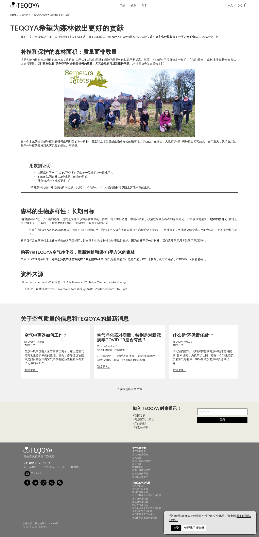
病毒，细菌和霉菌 (141, 470)
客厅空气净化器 (140, 498)
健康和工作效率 (140, 476)
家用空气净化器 (140, 492)
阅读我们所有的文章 (129, 389)
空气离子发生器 (140, 489)
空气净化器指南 (140, 454)
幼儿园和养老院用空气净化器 (146, 508)
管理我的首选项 (194, 528)
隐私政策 (27, 523)
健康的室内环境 (140, 473)
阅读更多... (31, 370)
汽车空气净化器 (140, 504)
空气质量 (136, 457)
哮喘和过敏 (137, 467)
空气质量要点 (139, 451)
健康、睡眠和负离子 (142, 460)
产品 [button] (122, 5)
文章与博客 (25, 14)
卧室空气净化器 (140, 501)
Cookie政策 (52, 523)
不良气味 (136, 464)
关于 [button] (144, 5)
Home (13, 14)
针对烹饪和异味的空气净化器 (146, 495)
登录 (222, 419)
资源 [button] (133, 5)
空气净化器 (137, 485)
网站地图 (39, 523)
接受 (176, 528)
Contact (32, 473)
